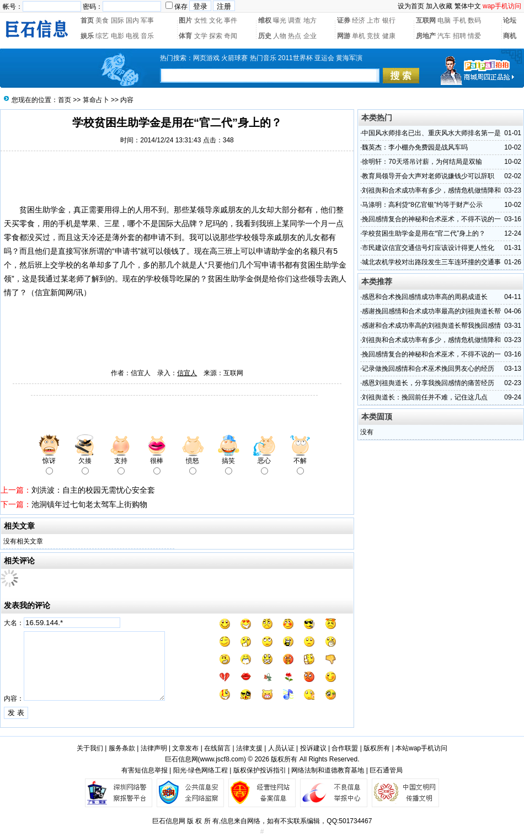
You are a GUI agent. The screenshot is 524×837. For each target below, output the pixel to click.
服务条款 (122, 748)
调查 (294, 20)
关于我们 (90, 748)
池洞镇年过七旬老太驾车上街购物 (89, 504)
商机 (509, 36)
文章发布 (185, 748)
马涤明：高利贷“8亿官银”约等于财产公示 (422, 205)
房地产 (426, 36)
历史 (264, 36)
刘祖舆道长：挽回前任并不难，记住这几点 (425, 397)
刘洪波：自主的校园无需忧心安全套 (93, 490)
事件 (230, 20)
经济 (358, 20)
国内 (132, 20)
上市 (373, 20)
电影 (117, 36)
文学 (200, 36)
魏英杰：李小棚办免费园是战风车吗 (415, 147)
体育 (185, 36)
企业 (310, 36)
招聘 (459, 36)
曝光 (279, 20)
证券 (343, 20)
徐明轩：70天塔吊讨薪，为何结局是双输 (422, 162)
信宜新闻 (50, 292)
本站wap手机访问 (421, 748)
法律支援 (249, 748)
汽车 (444, 36)
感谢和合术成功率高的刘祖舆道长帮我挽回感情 (431, 325)
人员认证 (281, 748)
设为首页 (411, 6)
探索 (215, 36)
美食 (102, 20)
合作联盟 (344, 748)
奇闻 (230, 36)
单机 (358, 36)
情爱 (474, 36)
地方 (310, 20)
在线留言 (217, 748)
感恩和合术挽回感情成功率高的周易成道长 (425, 297)
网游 (343, 36)
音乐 (147, 36)
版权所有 (376, 748)
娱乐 (87, 36)
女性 (200, 20)
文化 (215, 20)
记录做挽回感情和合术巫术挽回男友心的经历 (428, 368)
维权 (264, 20)
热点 (294, 36)
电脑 (444, 20)
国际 (117, 20)
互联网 (426, 20)
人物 (279, 36)
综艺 (102, 36)
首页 (87, 20)
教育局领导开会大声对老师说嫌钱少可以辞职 (428, 176)
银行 (388, 20)
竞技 (373, 36)
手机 (459, 20)
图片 (185, 20)
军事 (147, 20)
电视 (132, 36)
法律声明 (154, 748)
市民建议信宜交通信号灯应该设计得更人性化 (428, 248)
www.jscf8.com (222, 759)
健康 (388, 36)
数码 (474, 20)
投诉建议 (313, 748)
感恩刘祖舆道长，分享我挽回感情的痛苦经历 (428, 383)
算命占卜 (96, 100)
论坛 (509, 20)
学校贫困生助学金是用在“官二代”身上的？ (423, 233)
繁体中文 (468, 6)
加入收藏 (439, 6)
